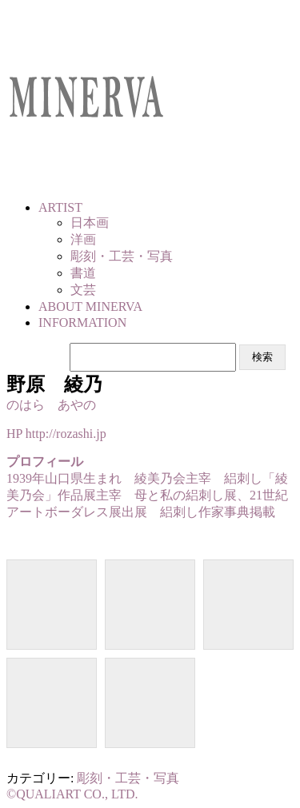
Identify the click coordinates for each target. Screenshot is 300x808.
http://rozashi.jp (66, 433)
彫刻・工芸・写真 (128, 778)
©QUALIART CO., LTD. (72, 794)
